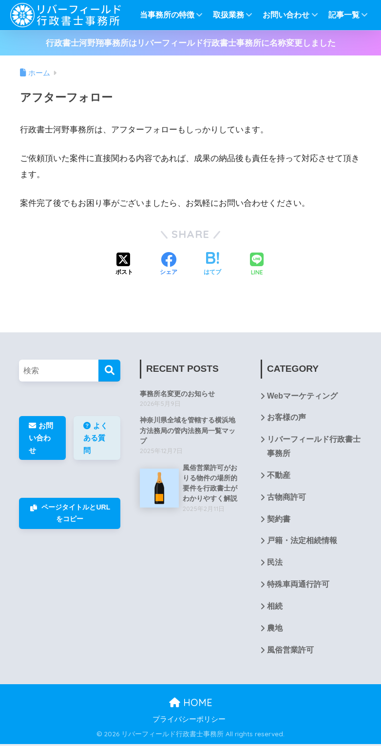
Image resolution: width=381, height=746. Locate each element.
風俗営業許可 (290, 652)
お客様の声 (286, 418)
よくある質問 (95, 437)
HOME (190, 704)
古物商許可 (286, 498)
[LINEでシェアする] (257, 265)
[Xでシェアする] (124, 265)
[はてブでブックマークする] (212, 265)
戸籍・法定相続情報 (302, 542)
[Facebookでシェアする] (168, 265)
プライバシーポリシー (189, 721)
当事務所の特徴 (171, 15)
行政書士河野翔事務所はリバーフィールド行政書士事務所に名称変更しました (191, 43)
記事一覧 (348, 15)
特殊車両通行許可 (298, 586)
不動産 (278, 476)
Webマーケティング (302, 396)
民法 (275, 564)
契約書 (278, 520)
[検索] (109, 371)
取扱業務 (233, 15)
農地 (275, 630)
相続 (275, 608)
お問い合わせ (290, 15)
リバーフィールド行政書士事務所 (314, 447)
